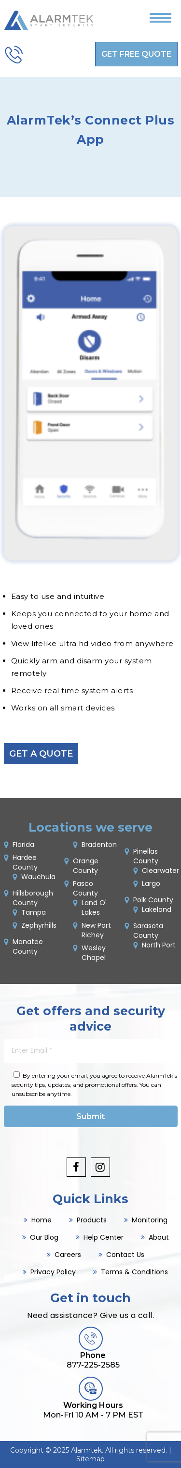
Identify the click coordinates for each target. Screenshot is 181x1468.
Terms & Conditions (134, 1272)
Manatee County (28, 946)
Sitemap (90, 1459)
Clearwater (160, 870)
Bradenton (99, 844)
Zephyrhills (38, 925)
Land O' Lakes (94, 907)
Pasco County (85, 888)
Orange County (85, 865)
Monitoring (149, 1220)
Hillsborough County (33, 898)
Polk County (153, 900)
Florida (23, 844)
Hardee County (25, 862)
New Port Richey (96, 930)
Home (41, 1220)
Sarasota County (148, 930)
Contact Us (125, 1254)
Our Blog (44, 1237)
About (159, 1237)
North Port (159, 945)
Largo (151, 883)
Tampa (33, 912)
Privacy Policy (53, 1272)
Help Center (104, 1237)
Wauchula (38, 877)
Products (92, 1220)
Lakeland (156, 909)
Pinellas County (145, 856)
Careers (68, 1254)
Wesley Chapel (94, 952)
